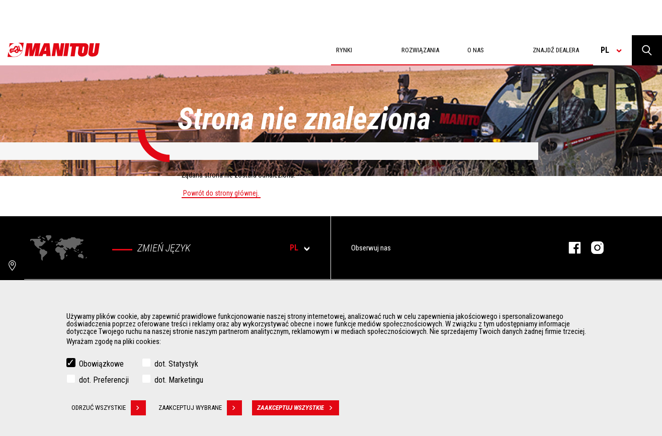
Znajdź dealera (556, 50)
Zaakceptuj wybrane (200, 408)
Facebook (569, 247)
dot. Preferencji (104, 381)
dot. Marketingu (178, 381)
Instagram (592, 247)
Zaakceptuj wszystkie (298, 408)
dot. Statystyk (176, 365)
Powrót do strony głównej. (221, 193)
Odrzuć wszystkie (108, 408)
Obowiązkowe (101, 365)
